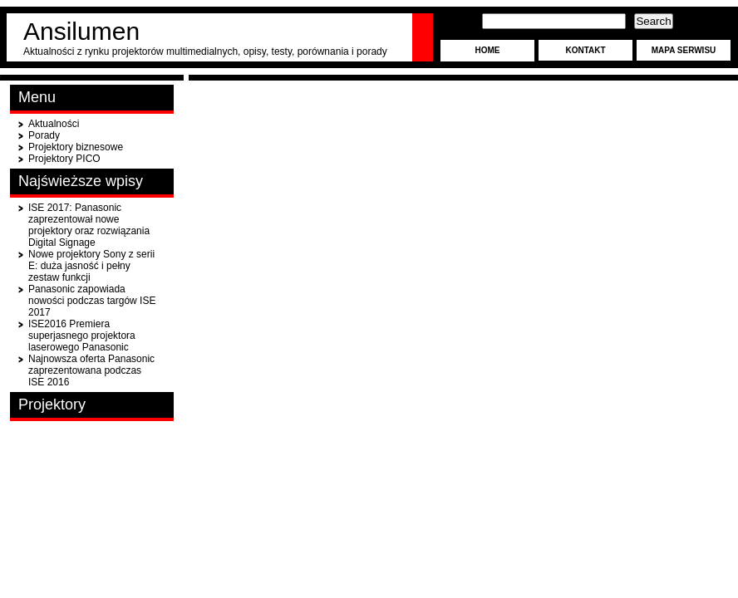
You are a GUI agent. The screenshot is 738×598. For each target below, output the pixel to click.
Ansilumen (81, 31)
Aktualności (53, 124)
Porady (44, 135)
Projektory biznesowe (75, 147)
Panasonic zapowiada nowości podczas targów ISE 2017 (91, 300)
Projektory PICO (64, 158)
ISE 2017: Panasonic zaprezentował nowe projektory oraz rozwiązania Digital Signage (89, 225)
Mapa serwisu (684, 50)
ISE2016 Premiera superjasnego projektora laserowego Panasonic (81, 335)
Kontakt (585, 50)
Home (487, 50)
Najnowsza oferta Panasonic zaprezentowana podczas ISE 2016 (91, 370)
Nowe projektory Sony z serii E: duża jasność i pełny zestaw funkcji (91, 265)
